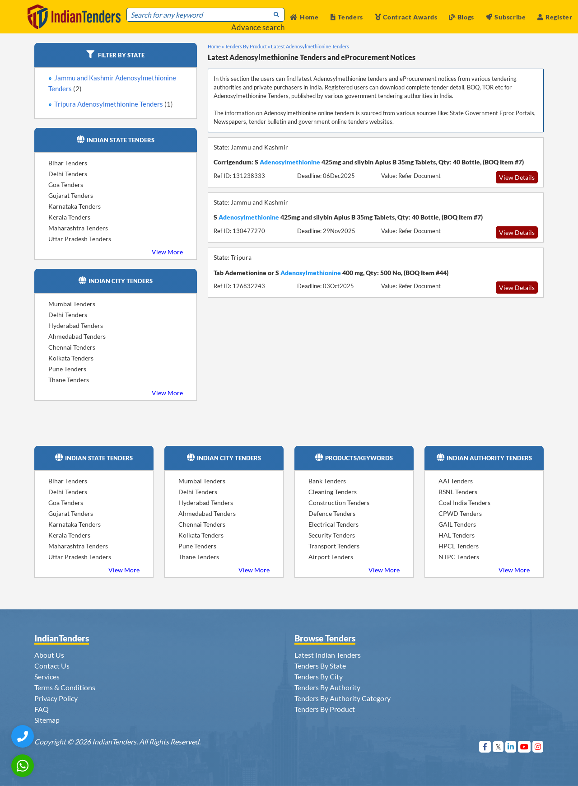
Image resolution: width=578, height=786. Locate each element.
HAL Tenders (456, 535)
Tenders (347, 17)
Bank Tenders (327, 481)
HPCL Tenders (458, 546)
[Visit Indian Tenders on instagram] (538, 746)
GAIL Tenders (457, 524)
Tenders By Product (324, 709)
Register (554, 17)
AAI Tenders (455, 481)
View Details (517, 177)
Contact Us (52, 665)
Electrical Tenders (333, 524)
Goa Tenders (65, 184)
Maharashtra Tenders (78, 228)
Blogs (461, 17)
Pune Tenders (67, 369)
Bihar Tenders (67, 163)
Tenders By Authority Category (342, 698)
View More (167, 252)
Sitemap (47, 720)
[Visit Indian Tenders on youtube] (524, 746)
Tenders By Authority (327, 687)
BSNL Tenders (457, 492)
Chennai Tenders (71, 347)
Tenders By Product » (247, 46)
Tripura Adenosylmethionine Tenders (113, 104)
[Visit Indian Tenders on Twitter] (498, 746)
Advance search (257, 27)
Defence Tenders (331, 513)
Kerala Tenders (69, 217)
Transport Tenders (333, 546)
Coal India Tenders (464, 502)
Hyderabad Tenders (75, 325)
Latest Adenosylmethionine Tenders (310, 46)
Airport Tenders (330, 557)
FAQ (41, 709)
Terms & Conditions (64, 687)
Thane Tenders (68, 380)
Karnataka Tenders (74, 206)
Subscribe (506, 17)
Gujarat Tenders (70, 195)
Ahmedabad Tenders (77, 336)
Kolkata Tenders (70, 358)
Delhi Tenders (67, 174)
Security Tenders (331, 535)
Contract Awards (406, 17)
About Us (49, 654)
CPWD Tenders (460, 513)
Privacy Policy (56, 698)
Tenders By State (320, 665)
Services (47, 676)
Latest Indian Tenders (327, 654)
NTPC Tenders (458, 557)
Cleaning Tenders (332, 492)
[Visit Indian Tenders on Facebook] (485, 746)
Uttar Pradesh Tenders (79, 239)
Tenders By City (318, 676)
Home (304, 17)
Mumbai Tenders (71, 304)
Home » (216, 46)
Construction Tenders (338, 502)
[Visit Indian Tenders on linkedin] (511, 746)
